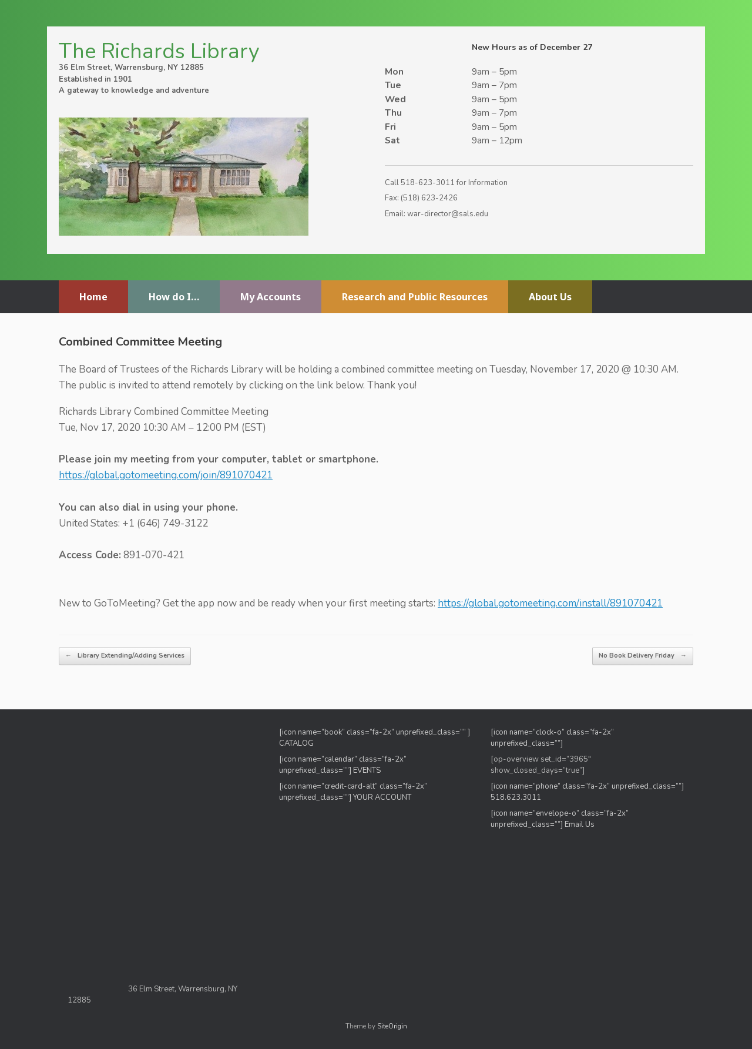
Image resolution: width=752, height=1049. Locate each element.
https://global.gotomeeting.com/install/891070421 (550, 603)
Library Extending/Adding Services (124, 656)
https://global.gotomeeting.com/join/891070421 (166, 475)
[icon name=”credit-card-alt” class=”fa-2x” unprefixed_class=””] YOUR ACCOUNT (353, 792)
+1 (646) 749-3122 (165, 523)
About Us (550, 296)
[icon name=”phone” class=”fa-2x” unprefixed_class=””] (587, 786)
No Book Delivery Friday (643, 656)
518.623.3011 (517, 797)
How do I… (174, 296)
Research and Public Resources (415, 296)
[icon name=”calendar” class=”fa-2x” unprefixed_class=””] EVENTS (343, 765)
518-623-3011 (428, 182)
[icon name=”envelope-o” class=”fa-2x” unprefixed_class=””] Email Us (560, 819)
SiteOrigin (392, 1026)
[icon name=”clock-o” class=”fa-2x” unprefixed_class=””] (552, 738)
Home (93, 296)
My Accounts (270, 296)
